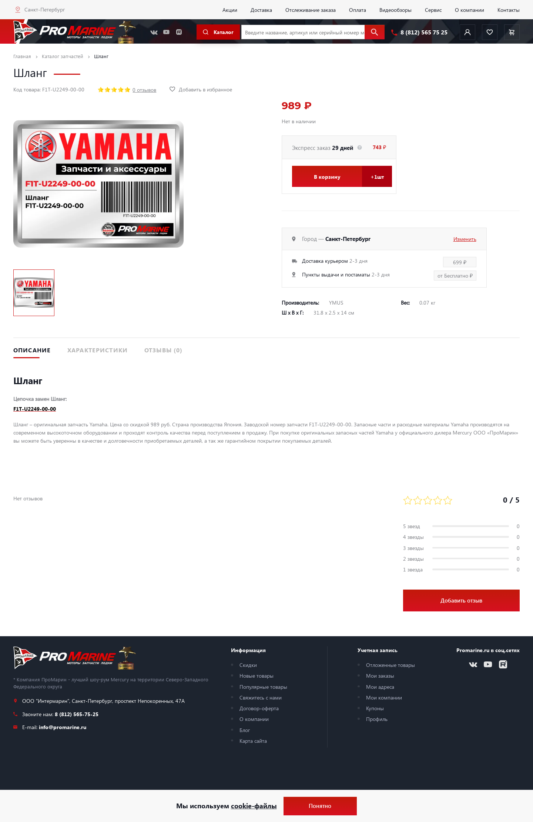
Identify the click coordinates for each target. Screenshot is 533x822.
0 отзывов (144, 89)
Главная (22, 56)
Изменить (464, 238)
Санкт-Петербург (44, 9)
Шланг (101, 56)
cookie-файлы (254, 805)
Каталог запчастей (62, 56)
